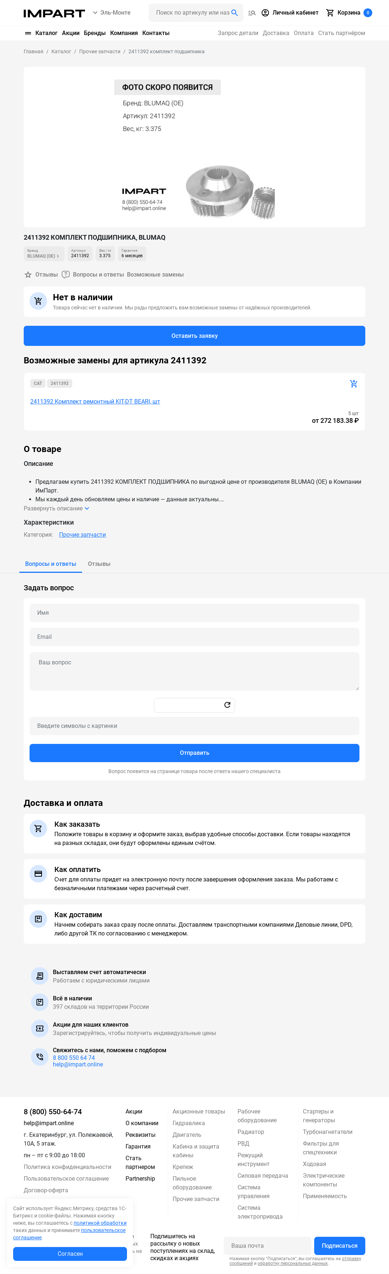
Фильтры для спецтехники (321, 1148)
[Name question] (194, 613)
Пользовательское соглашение (66, 1178)
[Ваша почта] (267, 1246)
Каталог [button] (41, 33)
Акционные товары (199, 1111)
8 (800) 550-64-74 (53, 1112)
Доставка (276, 33)
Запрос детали (238, 33)
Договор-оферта (46, 1190)
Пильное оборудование (192, 1183)
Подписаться (340, 1246)
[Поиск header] (196, 13)
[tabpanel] (194, 677)
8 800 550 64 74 (74, 1058)
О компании (142, 1123)
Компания (124, 33)
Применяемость (325, 1196)
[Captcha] (194, 726)
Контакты (156, 33)
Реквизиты (140, 1135)
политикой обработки (100, 1223)
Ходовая (314, 1164)
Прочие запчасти (82, 535)
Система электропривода (260, 1212)
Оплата (304, 33)
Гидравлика (189, 1123)
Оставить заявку (195, 335)
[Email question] (194, 637)
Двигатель (187, 1135)
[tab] (50, 564)
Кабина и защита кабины (196, 1151)
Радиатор (251, 1132)
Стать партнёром (341, 33)
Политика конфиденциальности (67, 1167)
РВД (243, 1143)
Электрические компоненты (323, 1180)
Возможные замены (155, 274)
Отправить (194, 753)
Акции (71, 33)
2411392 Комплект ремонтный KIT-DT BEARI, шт (95, 401)
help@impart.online (78, 1064)
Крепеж (183, 1167)
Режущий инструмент (254, 1160)
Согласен (70, 1253)
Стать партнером (140, 1163)
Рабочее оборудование (257, 1116)
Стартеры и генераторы (319, 1116)
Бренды (95, 33)
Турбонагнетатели (328, 1132)
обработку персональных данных (293, 1263)
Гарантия (138, 1146)
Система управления (254, 1192)
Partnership (140, 1178)
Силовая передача (263, 1176)
